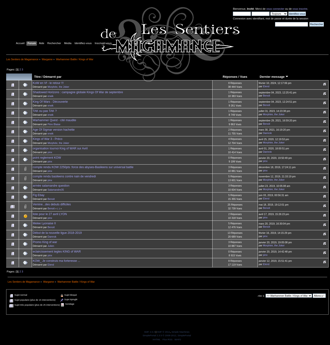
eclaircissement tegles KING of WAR (57, 251)
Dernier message (274, 76)
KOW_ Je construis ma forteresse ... (56, 260)
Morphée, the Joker (58, 86)
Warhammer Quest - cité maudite (54, 120)
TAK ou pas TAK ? (45, 111)
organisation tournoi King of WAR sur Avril (60, 148)
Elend (266, 86)
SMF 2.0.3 (149, 332)
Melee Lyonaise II (44, 223)
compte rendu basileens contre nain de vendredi (64, 176)
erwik (51, 96)
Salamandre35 (56, 189)
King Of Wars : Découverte (50, 101)
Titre (37, 76)
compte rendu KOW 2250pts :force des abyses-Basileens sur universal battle (83, 167)
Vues (243, 76)
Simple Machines (181, 332)
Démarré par (52, 76)
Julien (51, 245)
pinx (50, 152)
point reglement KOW (47, 157)
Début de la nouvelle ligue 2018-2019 (57, 233)
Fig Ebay (38, 195)
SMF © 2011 (163, 332)
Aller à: (261, 295)
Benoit (266, 95)
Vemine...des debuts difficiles (52, 204)
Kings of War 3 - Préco (47, 139)
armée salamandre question (51, 185)
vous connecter (275, 8)
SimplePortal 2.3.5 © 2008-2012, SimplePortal (167, 335)
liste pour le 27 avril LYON (50, 214)
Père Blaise (54, 124)
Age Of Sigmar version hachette (54, 129)
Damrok (267, 133)
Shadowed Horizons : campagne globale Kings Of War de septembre (78, 92)
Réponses (230, 76)
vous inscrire (300, 8)
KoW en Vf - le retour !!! (48, 83)
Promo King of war (45, 242)
